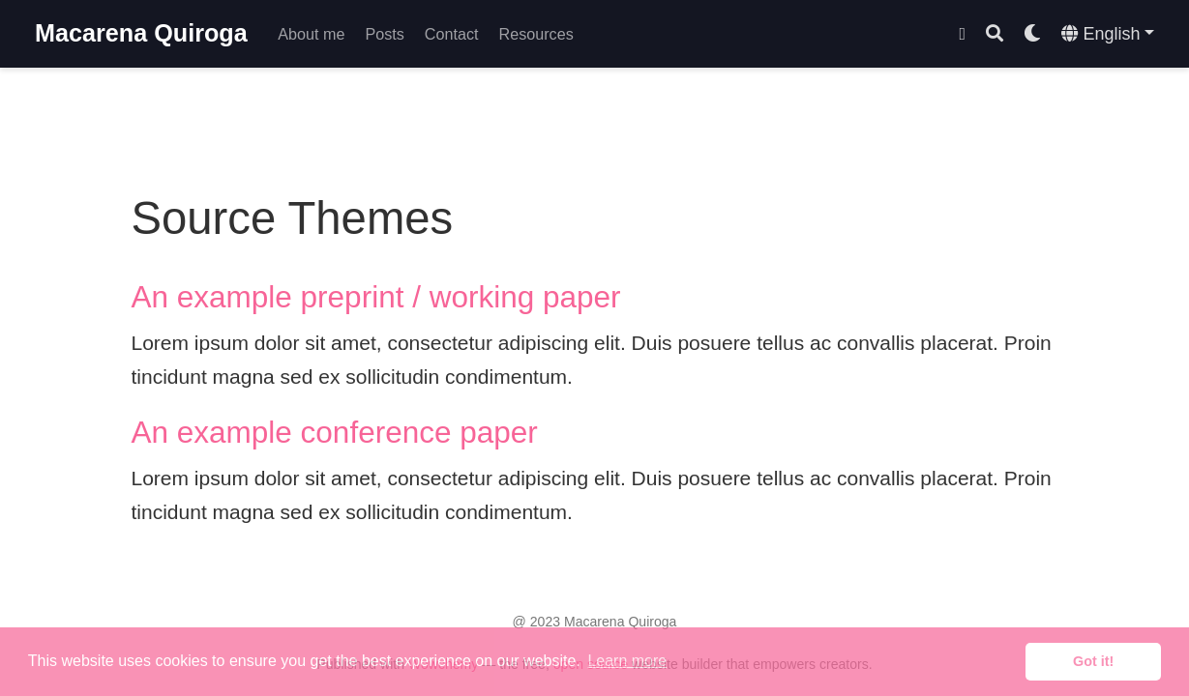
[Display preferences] (1032, 34)
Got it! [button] (1093, 661)
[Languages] (1107, 34)
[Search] (994, 34)
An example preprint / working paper (376, 296)
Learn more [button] (627, 660)
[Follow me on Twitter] (963, 34)
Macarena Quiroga (141, 32)
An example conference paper (335, 432)
